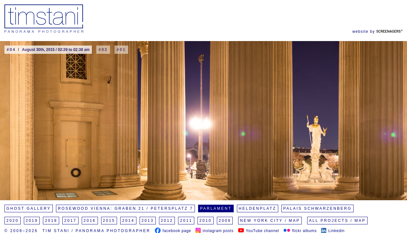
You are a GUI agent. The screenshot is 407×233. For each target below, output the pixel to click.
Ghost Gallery (28, 208)
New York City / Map (270, 220)
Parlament (215, 208)
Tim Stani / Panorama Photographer (96, 231)
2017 (70, 220)
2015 (109, 220)
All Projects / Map (337, 220)
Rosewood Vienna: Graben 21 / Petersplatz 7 (125, 208)
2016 (90, 220)
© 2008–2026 (21, 231)
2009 (225, 220)
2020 (12, 220)
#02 (103, 49)
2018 (51, 220)
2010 (205, 220)
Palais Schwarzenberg (317, 208)
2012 (167, 220)
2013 (147, 220)
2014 (128, 220)
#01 (121, 49)
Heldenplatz (257, 208)
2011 (186, 220)
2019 (32, 220)
